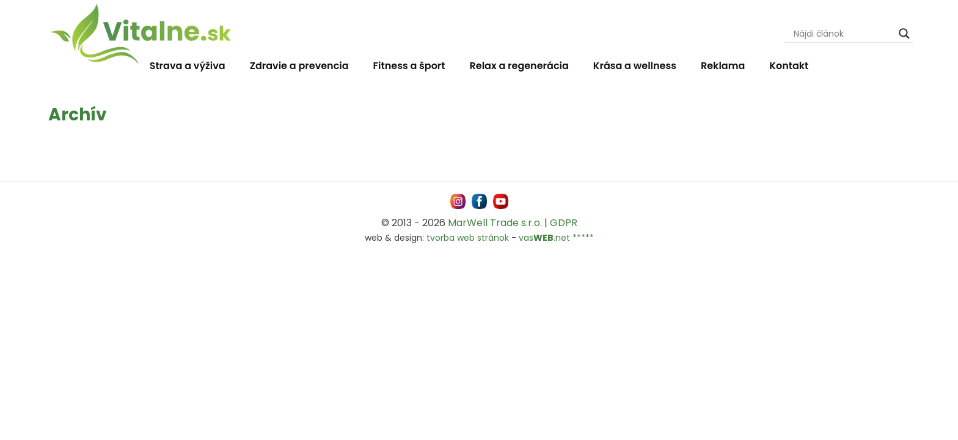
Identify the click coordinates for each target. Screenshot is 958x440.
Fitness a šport (409, 66)
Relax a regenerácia (519, 66)
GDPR (563, 223)
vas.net (544, 238)
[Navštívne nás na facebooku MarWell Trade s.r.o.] (479, 201)
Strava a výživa (187, 66)
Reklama (723, 66)
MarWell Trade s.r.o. (495, 223)
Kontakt (788, 66)
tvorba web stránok (467, 238)
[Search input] (843, 33)
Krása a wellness (634, 66)
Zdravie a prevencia (299, 66)
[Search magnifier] (904, 33)
